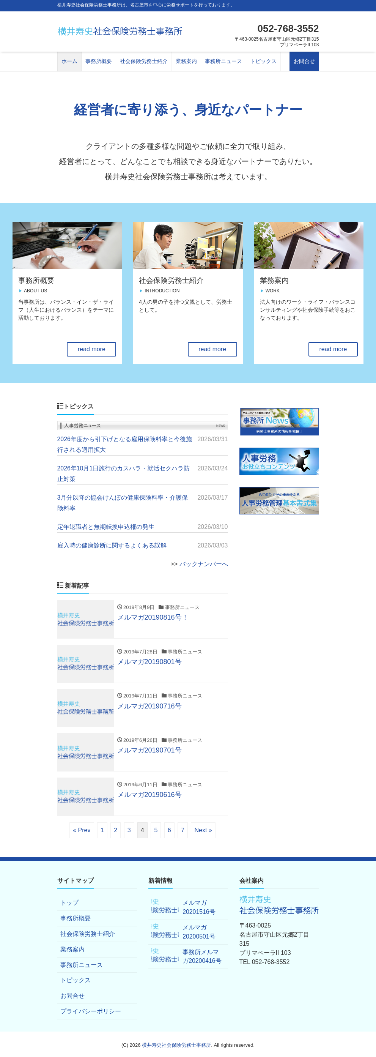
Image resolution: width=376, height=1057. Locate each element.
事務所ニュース (223, 61)
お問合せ (304, 61)
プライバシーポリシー (90, 1010)
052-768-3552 (288, 28)
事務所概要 (98, 61)
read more (91, 349)
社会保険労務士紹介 (144, 61)
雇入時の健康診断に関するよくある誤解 (112, 543)
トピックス (263, 61)
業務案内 (186, 61)
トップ (69, 901)
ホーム (69, 61)
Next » (203, 828)
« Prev (81, 828)
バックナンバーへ (203, 561)
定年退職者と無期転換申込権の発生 (105, 525)
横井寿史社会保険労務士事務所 (176, 1043)
